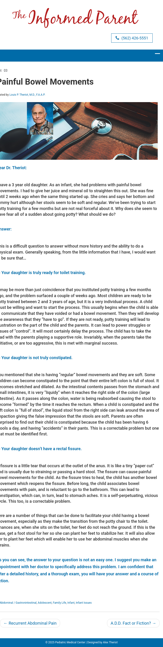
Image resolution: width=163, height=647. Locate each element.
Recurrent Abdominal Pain (30, 623)
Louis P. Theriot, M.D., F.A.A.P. (27, 94)
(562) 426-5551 (132, 38)
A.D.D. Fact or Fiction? (133, 623)
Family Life (59, 602)
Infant (71, 602)
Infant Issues (84, 602)
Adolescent (45, 602)
